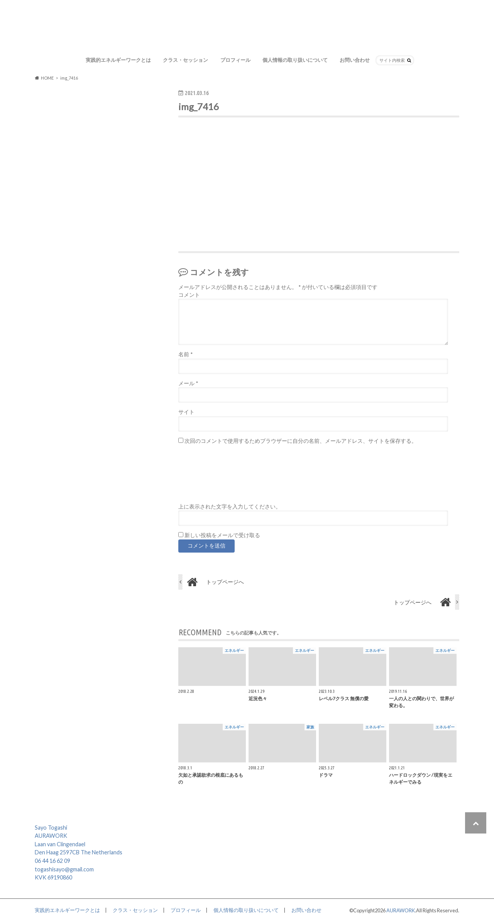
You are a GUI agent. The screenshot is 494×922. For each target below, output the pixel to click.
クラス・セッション (185, 60)
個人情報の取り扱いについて (295, 60)
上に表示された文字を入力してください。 (229, 507)
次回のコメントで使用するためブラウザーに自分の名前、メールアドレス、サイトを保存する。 (300, 441)
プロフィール (235, 60)
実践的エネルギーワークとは (118, 60)
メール (188, 383)
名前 (185, 354)
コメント (189, 295)
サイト (186, 412)
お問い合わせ (355, 60)
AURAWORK (400, 910)
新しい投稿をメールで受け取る (222, 535)
